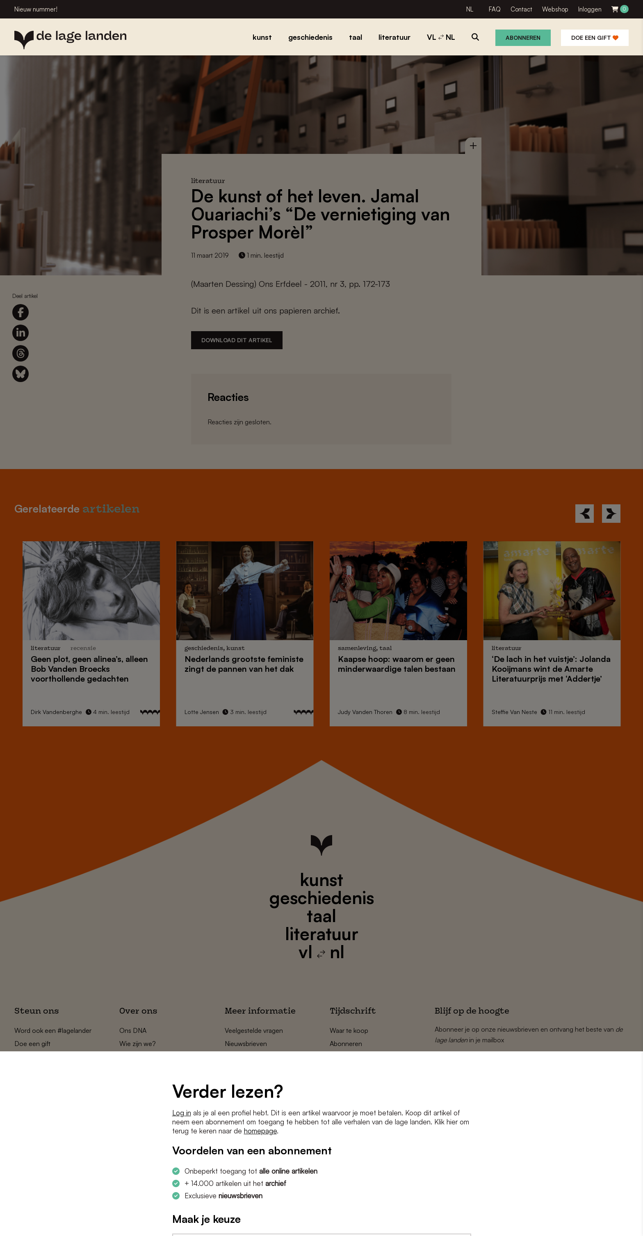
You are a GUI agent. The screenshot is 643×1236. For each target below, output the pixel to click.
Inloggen (590, 9)
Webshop (555, 9)
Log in (181, 1112)
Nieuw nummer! (35, 9)
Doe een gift (594, 37)
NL (469, 9)
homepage (260, 1130)
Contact (521, 9)
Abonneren (523, 37)
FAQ (495, 9)
